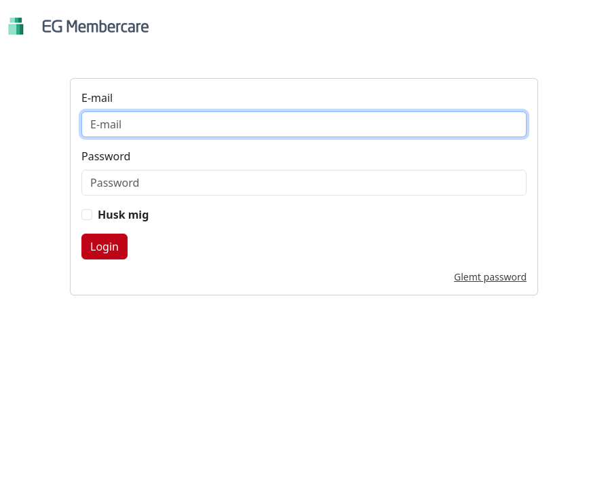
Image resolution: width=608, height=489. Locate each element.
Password (105, 156)
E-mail (97, 97)
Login (104, 246)
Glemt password (490, 276)
